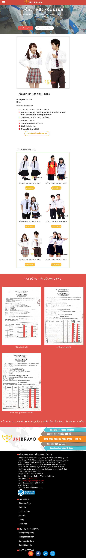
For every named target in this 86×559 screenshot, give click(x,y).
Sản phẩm (22, 517)
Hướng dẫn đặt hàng (26, 534)
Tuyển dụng (23, 525)
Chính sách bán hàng (26, 542)
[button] (52, 553)
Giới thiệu (22, 508)
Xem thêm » (29, 189)
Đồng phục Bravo (25, 504)
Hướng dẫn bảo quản (26, 538)
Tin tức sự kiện (24, 513)
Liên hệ (21, 521)
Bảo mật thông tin (25, 546)
